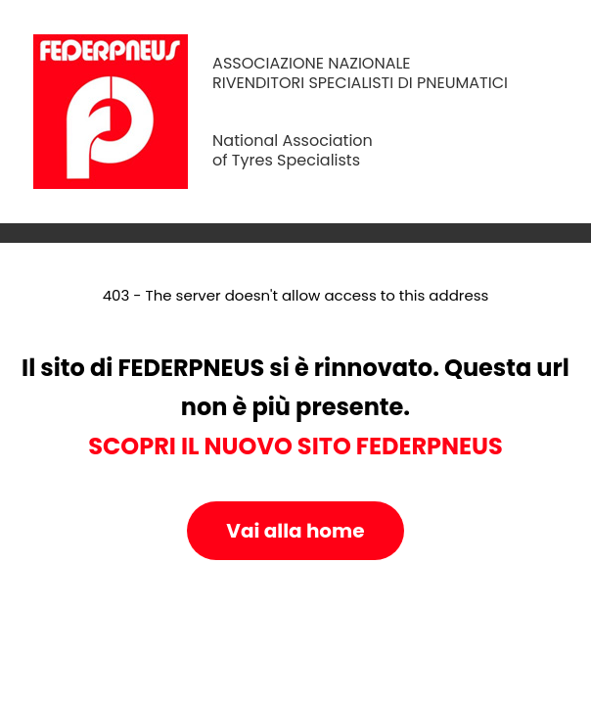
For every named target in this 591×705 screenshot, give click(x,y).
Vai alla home (295, 530)
